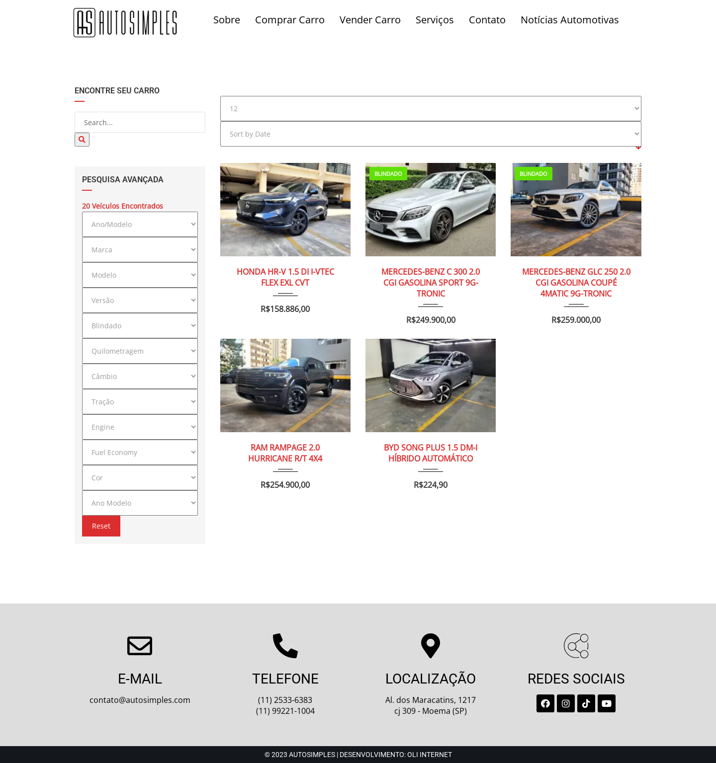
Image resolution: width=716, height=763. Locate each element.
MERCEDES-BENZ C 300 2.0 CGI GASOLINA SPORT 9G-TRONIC (430, 271)
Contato (487, 19)
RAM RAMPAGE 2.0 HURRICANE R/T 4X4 (285, 442)
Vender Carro (370, 19)
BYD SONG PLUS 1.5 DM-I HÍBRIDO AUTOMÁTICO (430, 442)
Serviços (435, 19)
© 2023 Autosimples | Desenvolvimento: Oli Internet (358, 755)
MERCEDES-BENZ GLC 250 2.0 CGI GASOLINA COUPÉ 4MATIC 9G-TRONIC (576, 271)
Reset (101, 526)
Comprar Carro (290, 19)
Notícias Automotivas (570, 19)
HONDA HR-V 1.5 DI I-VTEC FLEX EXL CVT (285, 266)
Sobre (226, 19)
